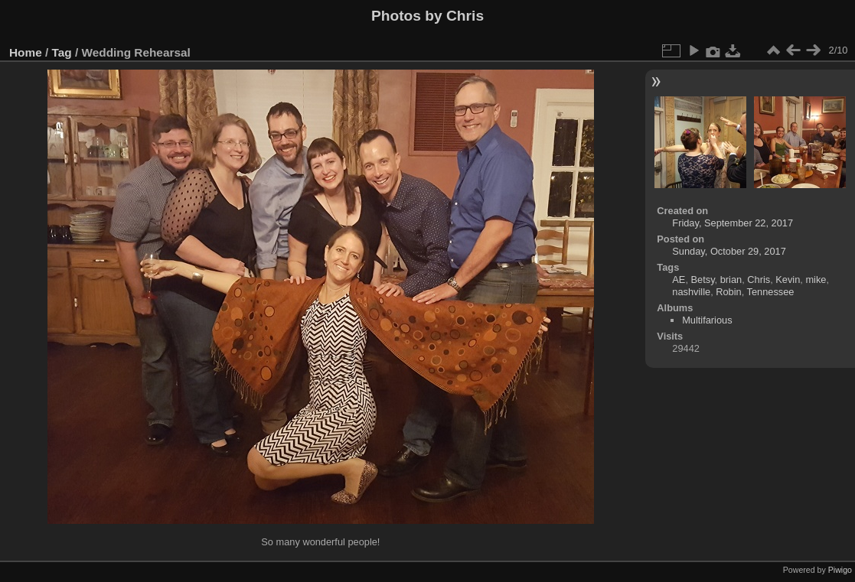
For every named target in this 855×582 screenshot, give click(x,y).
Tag (62, 52)
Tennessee (771, 292)
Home (25, 52)
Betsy (703, 279)
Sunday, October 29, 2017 (728, 251)
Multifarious (707, 320)
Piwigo (840, 569)
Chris (758, 279)
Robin (728, 292)
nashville (691, 292)
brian (731, 279)
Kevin (787, 279)
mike (815, 279)
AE (678, 279)
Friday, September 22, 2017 (732, 223)
